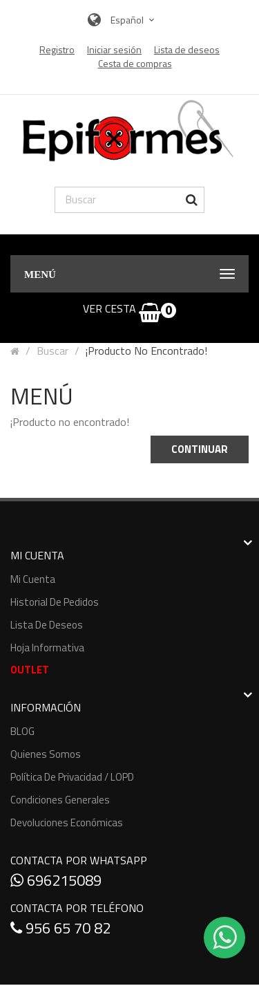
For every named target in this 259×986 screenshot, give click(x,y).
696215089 (56, 880)
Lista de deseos (46, 625)
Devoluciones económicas (66, 822)
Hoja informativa (47, 647)
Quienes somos (45, 754)
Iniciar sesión (114, 50)
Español (134, 19)
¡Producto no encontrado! (146, 350)
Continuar (199, 449)
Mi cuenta (32, 579)
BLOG (22, 731)
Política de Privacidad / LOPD (72, 777)
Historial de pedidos (54, 602)
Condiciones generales (60, 800)
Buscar (52, 350)
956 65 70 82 (60, 928)
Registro (57, 50)
